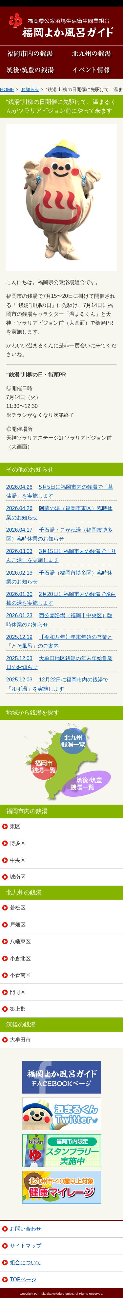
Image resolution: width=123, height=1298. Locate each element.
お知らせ (30, 89)
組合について (25, 1262)
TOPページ (23, 1279)
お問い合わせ (25, 1228)
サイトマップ (25, 1246)
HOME (7, 89)
